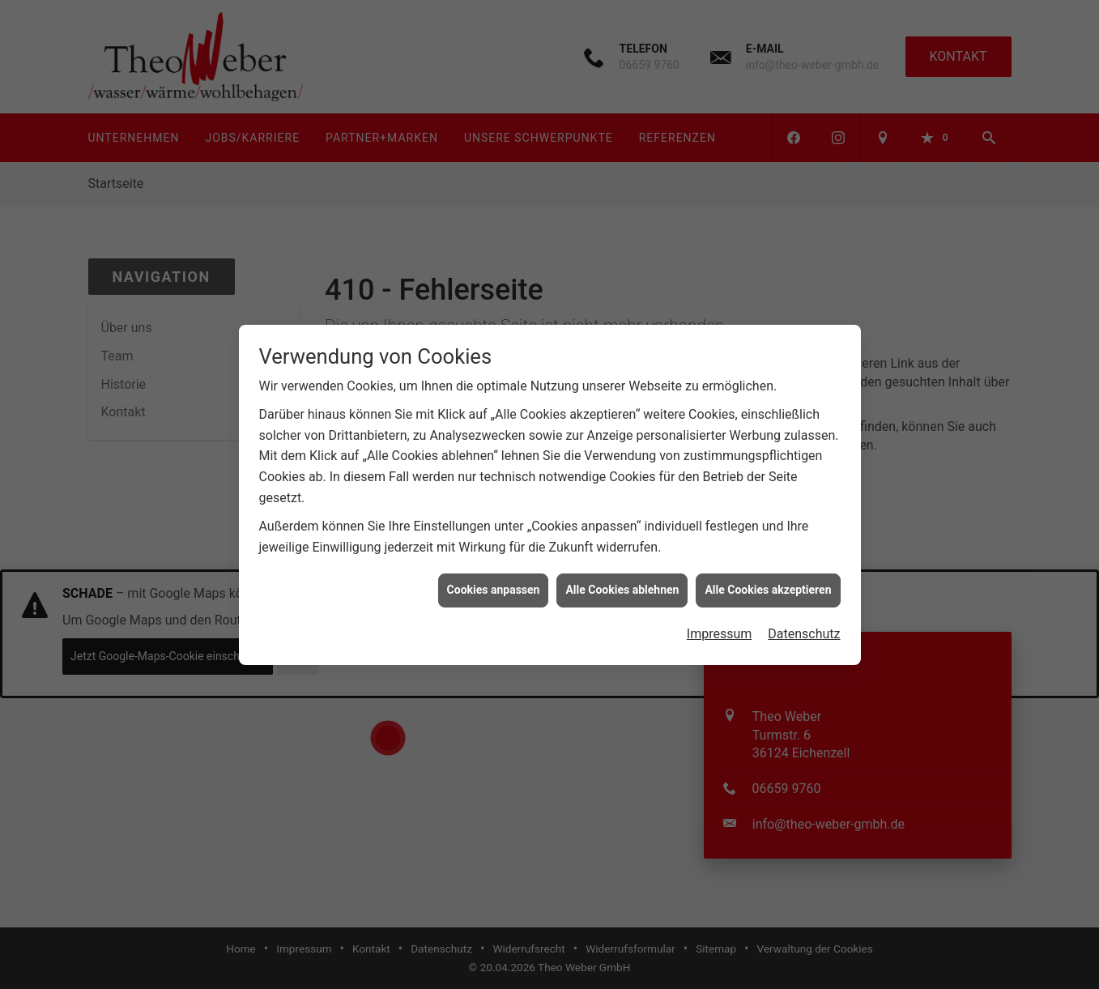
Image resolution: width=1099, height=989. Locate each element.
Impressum (719, 629)
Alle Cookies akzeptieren (768, 584)
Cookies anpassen (493, 584)
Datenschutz (804, 629)
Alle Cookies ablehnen (622, 584)
